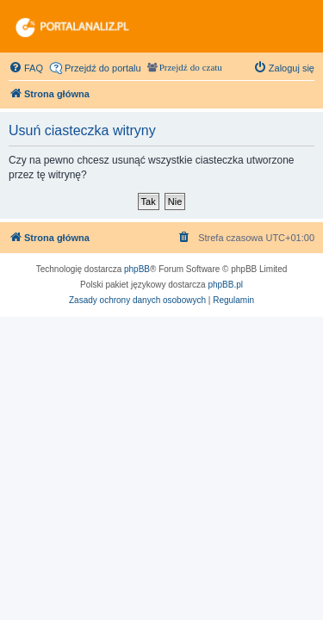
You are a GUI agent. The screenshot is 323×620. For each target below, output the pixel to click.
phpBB (137, 269)
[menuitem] (26, 68)
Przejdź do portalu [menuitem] (103, 68)
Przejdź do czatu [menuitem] (190, 67)
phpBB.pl (225, 284)
